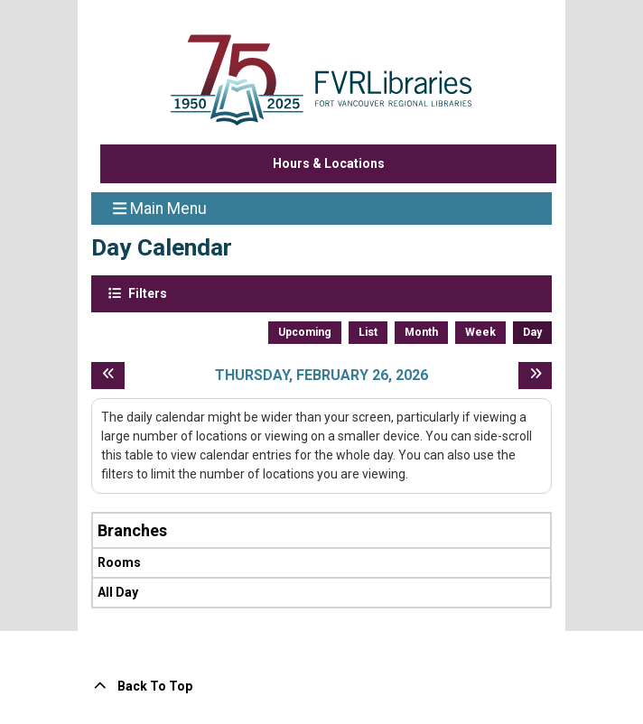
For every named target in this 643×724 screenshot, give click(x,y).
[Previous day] (108, 375)
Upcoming (304, 332)
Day (532, 332)
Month (421, 332)
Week (480, 332)
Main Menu (160, 208)
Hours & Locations (329, 163)
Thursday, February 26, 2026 (321, 375)
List (368, 332)
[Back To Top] (321, 686)
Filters (146, 292)
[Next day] (535, 375)
